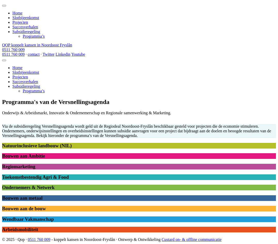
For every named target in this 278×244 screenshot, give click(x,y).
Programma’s (34, 36)
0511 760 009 (13, 49)
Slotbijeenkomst (25, 17)
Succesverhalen (25, 27)
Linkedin (62, 54)
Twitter (48, 54)
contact (33, 54)
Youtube (78, 54)
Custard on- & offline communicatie (192, 239)
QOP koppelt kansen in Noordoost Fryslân (37, 45)
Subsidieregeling (26, 31)
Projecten (20, 22)
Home (17, 13)
